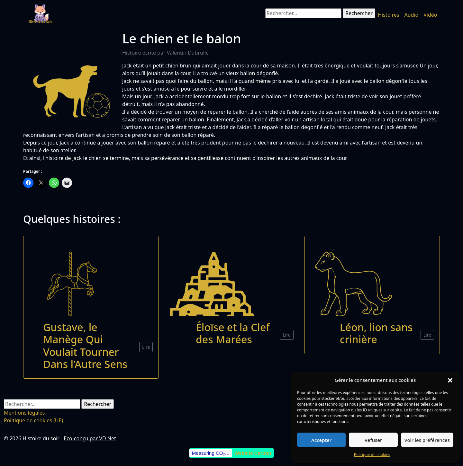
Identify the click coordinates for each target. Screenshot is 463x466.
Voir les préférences (427, 440)
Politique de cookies (372, 454)
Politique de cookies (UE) (33, 420)
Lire (146, 347)
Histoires (388, 14)
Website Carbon (252, 453)
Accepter (321, 440)
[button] (450, 380)
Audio (411, 14)
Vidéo (430, 14)
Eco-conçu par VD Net (90, 438)
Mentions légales (24, 412)
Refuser (373, 440)
